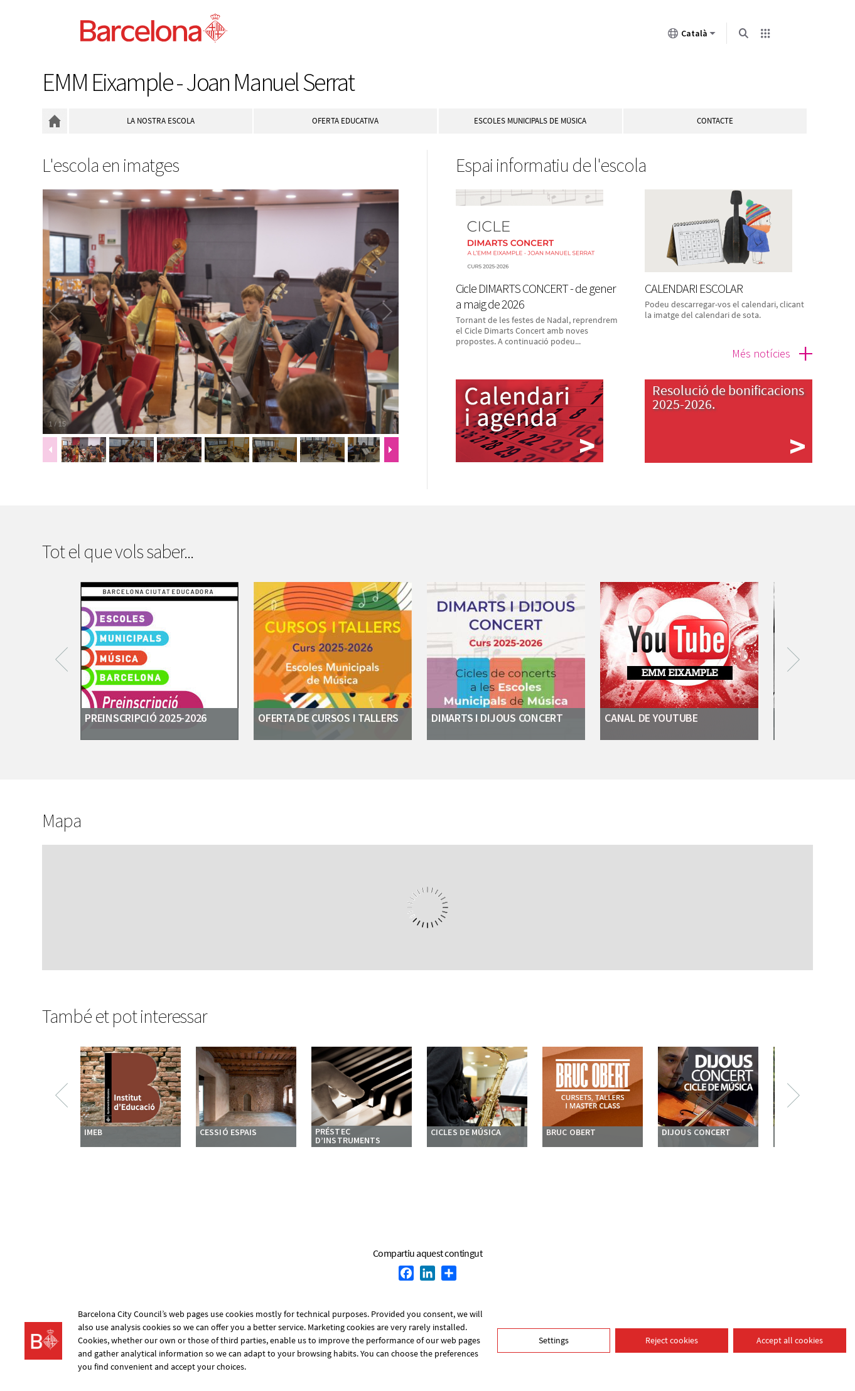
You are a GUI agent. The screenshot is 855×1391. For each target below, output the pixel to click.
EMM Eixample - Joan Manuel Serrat (197, 82)
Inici (54, 121)
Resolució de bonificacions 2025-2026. (728, 397)
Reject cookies (671, 1340)
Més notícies (761, 353)
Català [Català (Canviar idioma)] (691, 36)
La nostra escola (161, 120)
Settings (554, 1340)
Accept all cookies (789, 1340)
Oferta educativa (345, 120)
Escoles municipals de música (530, 120)
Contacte (715, 120)
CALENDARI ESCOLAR (694, 288)
